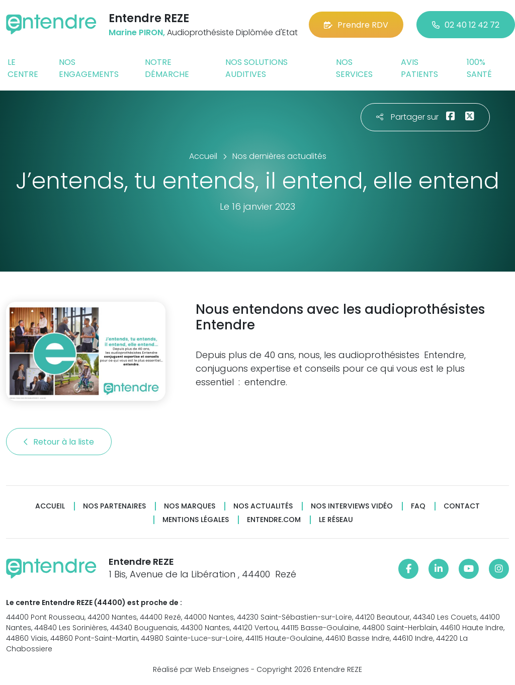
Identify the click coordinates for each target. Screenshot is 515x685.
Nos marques (189, 506)
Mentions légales (195, 520)
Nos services (354, 68)
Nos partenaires (114, 506)
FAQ (418, 506)
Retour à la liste (59, 442)
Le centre (23, 68)
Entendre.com (274, 520)
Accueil (50, 506)
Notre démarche (167, 68)
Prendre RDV (356, 25)
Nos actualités (263, 506)
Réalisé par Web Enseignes (201, 669)
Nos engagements (89, 68)
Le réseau (336, 520)
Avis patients (419, 68)
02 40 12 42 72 (465, 25)
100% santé (479, 68)
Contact (462, 506)
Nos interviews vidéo (352, 506)
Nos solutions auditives (256, 68)
